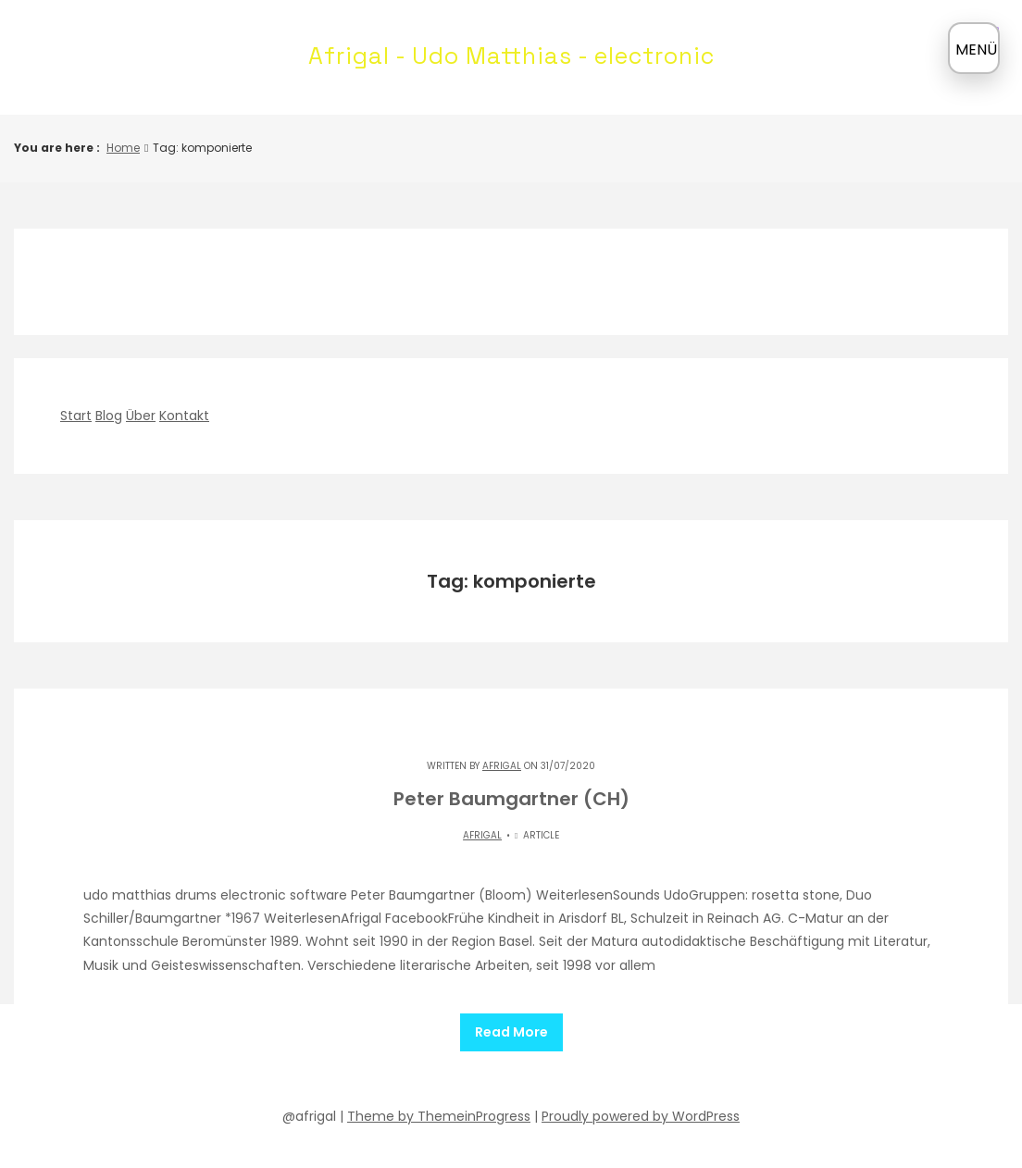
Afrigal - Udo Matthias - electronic (511, 55)
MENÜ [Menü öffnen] (976, 49)
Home (123, 147)
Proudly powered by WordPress (641, 1109)
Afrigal (501, 766)
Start (76, 415)
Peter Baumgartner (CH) (511, 799)
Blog (108, 415)
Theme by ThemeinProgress (438, 1109)
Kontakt (184, 415)
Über (141, 415)
